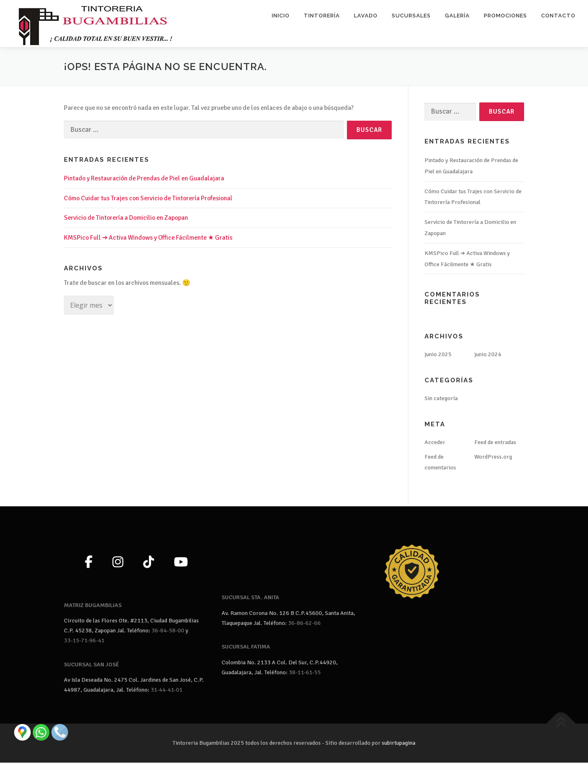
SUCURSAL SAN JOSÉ (91, 664)
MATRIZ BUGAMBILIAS (93, 605)
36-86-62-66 (304, 623)
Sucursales (411, 15)
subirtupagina (398, 743)
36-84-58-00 (167, 630)
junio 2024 (487, 354)
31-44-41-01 (167, 690)
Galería (457, 15)
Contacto (558, 15)
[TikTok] (148, 563)
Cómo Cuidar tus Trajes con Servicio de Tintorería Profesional (148, 198)
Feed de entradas (495, 442)
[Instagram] (117, 563)
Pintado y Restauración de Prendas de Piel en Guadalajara (144, 178)
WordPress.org (493, 456)
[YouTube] (181, 563)
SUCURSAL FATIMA (246, 647)
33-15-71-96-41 (84, 640)
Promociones (505, 15)
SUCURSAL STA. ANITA (250, 597)
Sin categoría (441, 398)
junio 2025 (438, 354)
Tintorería (322, 15)
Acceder (435, 442)
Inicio (281, 15)
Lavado (366, 15)
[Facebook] (89, 563)
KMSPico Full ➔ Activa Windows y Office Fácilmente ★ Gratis (148, 238)
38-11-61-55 (305, 672)
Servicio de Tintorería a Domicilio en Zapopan (126, 218)
